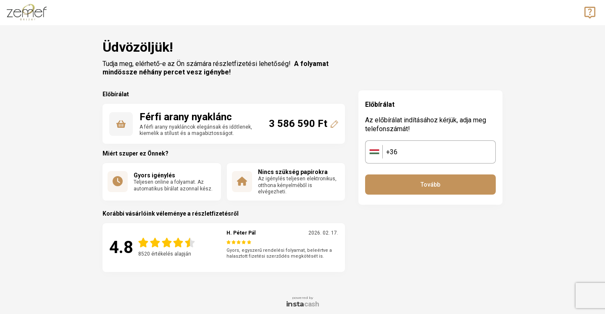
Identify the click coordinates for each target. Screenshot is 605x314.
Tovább (430, 184)
